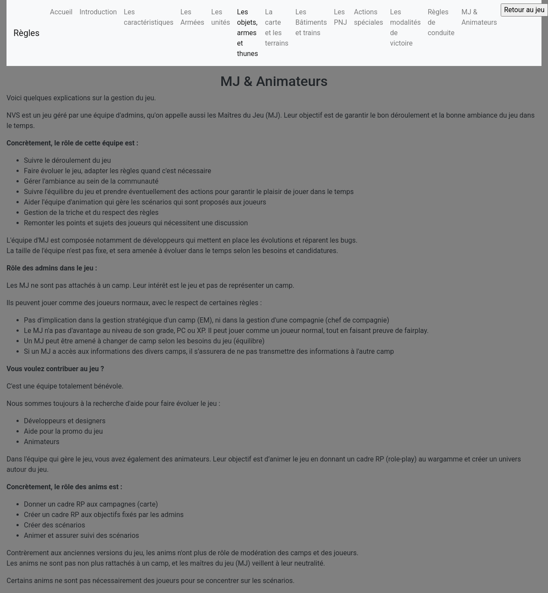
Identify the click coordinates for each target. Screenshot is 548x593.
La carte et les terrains (277, 27)
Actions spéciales (368, 17)
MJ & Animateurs (479, 17)
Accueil (61, 12)
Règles (26, 33)
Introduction (98, 12)
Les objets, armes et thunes (247, 33)
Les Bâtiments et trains (311, 22)
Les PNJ (340, 17)
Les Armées (192, 17)
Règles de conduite (441, 22)
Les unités (220, 17)
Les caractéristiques (148, 17)
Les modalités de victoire (405, 27)
